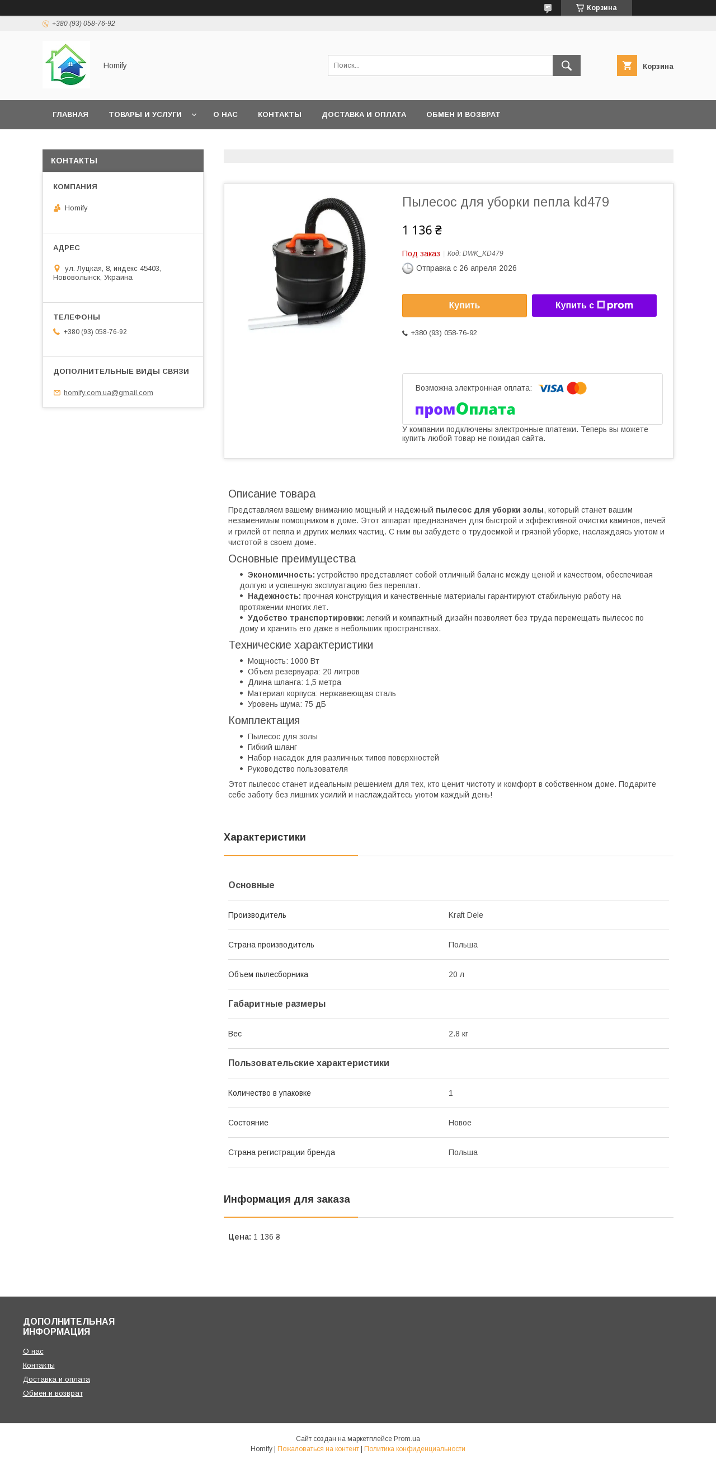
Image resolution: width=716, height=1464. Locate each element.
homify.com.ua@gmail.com (108, 392)
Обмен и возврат (463, 114)
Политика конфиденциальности (414, 1449)
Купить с (594, 306)
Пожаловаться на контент (318, 1449)
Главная (70, 114)
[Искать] (567, 65)
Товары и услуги (145, 114)
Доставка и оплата (364, 114)
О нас (225, 114)
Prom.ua (407, 1439)
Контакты (280, 114)
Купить (465, 305)
